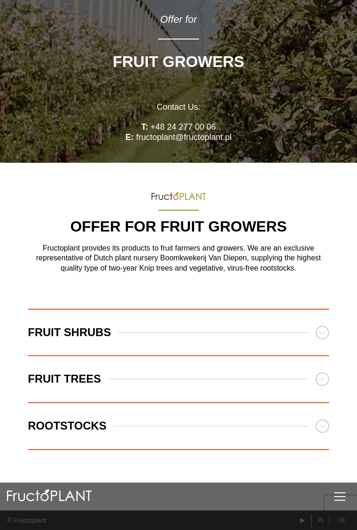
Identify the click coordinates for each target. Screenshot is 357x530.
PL (321, 520)
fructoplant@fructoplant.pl (183, 137)
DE (341, 520)
